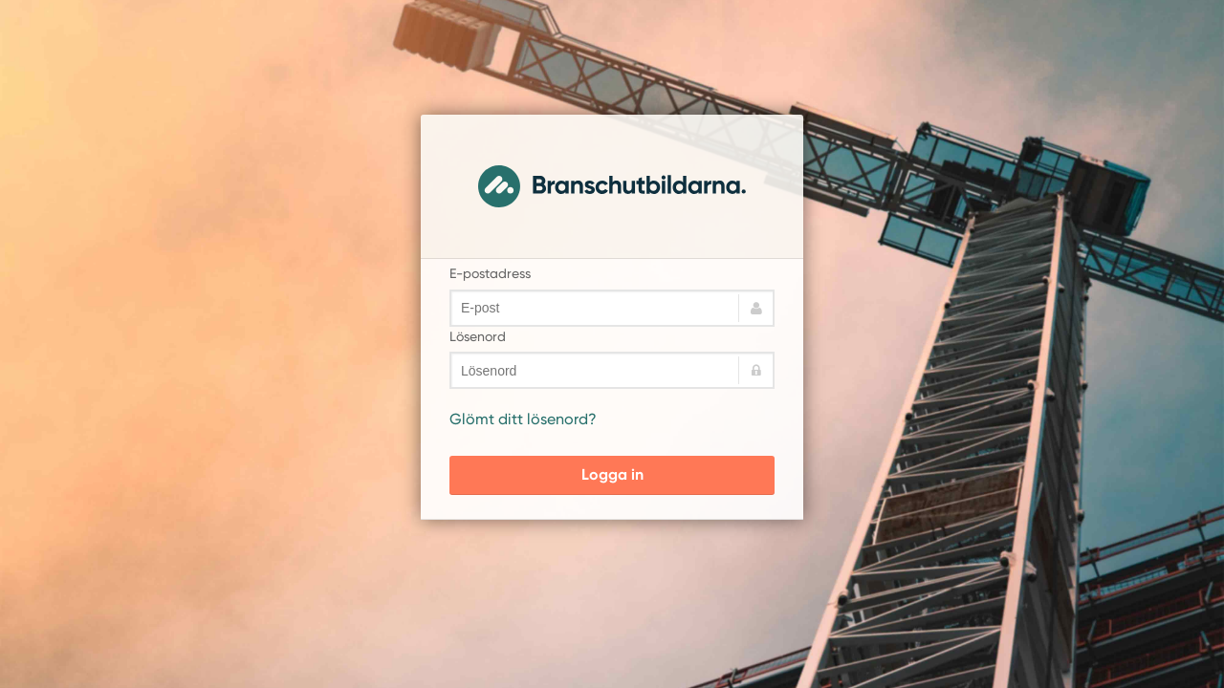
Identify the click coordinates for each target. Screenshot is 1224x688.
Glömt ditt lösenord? (523, 419)
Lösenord (477, 336)
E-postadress (490, 273)
